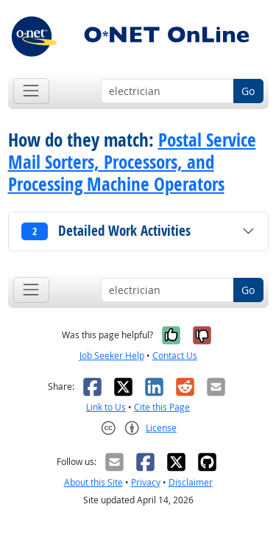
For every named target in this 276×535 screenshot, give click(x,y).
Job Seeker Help (111, 355)
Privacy (145, 482)
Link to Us (106, 407)
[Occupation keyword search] (167, 91)
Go (248, 91)
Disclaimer (191, 482)
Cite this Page (162, 407)
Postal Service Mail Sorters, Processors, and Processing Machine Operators (132, 162)
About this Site (93, 482)
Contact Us (174, 355)
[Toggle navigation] (31, 91)
